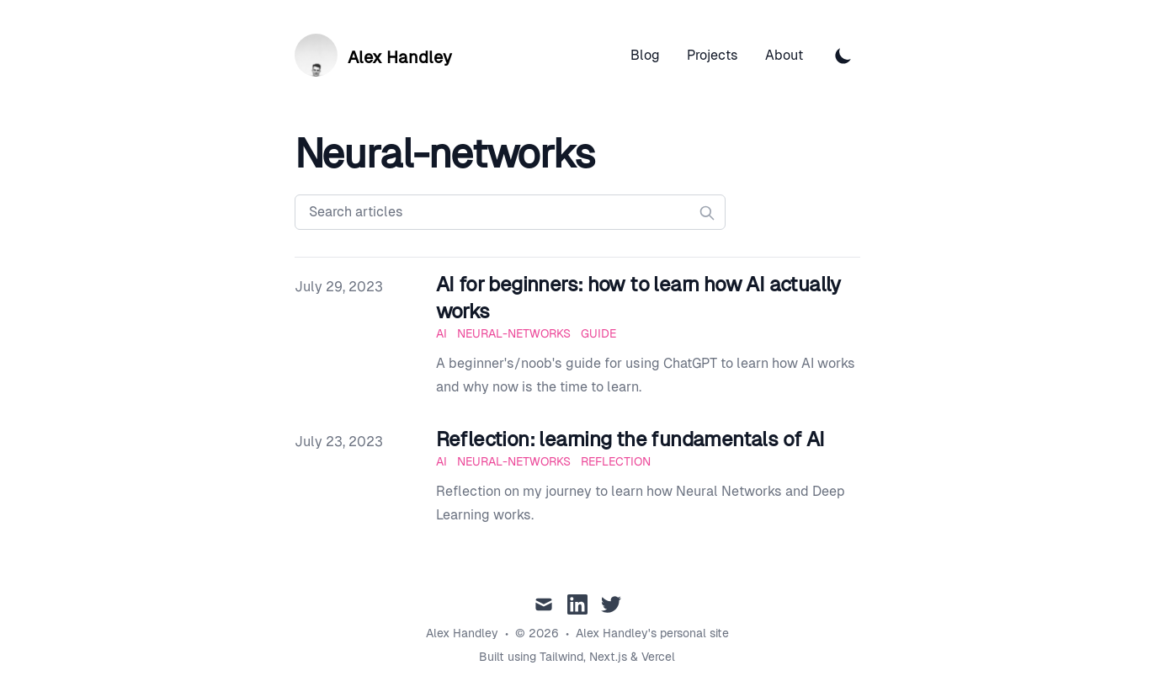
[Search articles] (510, 212)
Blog (645, 55)
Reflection (616, 461)
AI (441, 333)
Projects (712, 55)
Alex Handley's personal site (652, 633)
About (784, 55)
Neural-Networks (514, 333)
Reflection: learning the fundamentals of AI (630, 439)
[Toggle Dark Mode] (843, 55)
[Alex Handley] (373, 55)
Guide (598, 333)
